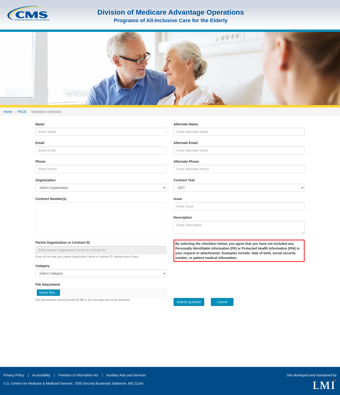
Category (42, 266)
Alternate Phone (186, 161)
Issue (178, 199)
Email (39, 143)
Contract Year (184, 180)
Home (8, 112)
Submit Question (189, 302)
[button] (48, 292)
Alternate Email (186, 143)
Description (183, 217)
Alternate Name (186, 124)
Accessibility (41, 375)
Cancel (222, 302)
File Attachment (47, 284)
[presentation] (209, 278)
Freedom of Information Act (78, 375)
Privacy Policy (14, 375)
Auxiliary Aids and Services (126, 375)
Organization (45, 180)
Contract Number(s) (50, 199)
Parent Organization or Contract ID (62, 242)
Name (39, 124)
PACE (21, 112)
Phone (40, 161)
